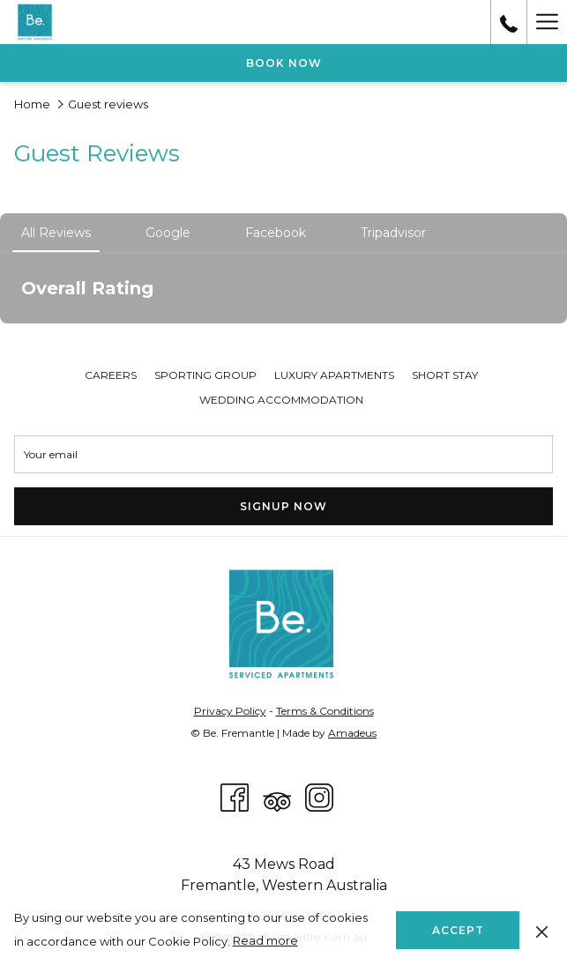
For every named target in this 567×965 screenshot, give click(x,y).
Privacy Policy (230, 710)
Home (32, 104)
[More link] (546, 22)
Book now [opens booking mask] (284, 63)
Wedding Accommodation (281, 399)
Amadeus (352, 732)
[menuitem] (110, 375)
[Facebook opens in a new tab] (234, 796)
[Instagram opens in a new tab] (319, 796)
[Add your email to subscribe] (283, 454)
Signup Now (283, 506)
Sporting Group (205, 375)
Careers (111, 375)
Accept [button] (458, 930)
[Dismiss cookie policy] (542, 929)
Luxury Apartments (334, 375)
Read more (265, 940)
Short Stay (445, 375)
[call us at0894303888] (509, 22)
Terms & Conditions (325, 710)
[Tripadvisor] (277, 796)
